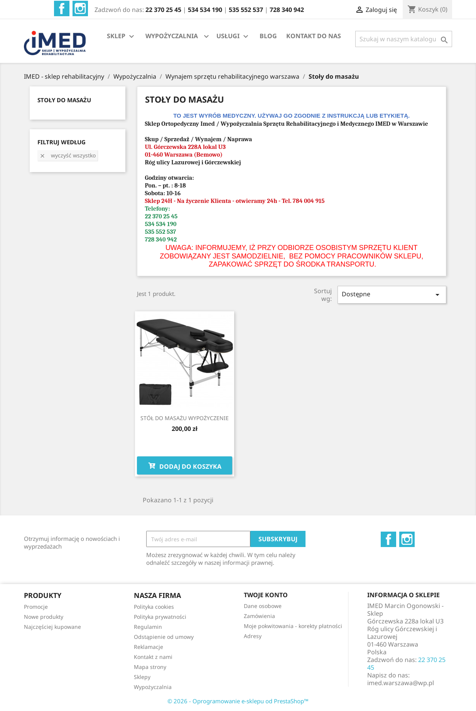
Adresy (253, 636)
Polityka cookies (154, 606)
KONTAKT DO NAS (313, 36)
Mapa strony (150, 666)
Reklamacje (148, 646)
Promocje (36, 606)
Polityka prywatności (160, 616)
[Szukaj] (403, 39)
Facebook (61, 8)
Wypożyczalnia (153, 687)
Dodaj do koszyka (184, 466)
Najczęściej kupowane (52, 626)
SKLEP (121, 36)
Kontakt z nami (153, 656)
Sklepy (142, 677)
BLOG (268, 36)
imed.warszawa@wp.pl (400, 683)
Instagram (80, 8)
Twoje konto (266, 595)
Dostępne (392, 294)
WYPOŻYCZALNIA (171, 36)
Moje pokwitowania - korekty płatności (293, 626)
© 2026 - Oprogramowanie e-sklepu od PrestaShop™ (238, 701)
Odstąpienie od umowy (164, 636)
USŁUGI (233, 36)
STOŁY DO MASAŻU (64, 100)
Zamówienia (259, 616)
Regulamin (148, 626)
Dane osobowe (263, 606)
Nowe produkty (43, 616)
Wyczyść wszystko (67, 155)
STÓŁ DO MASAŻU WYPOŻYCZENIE (184, 418)
